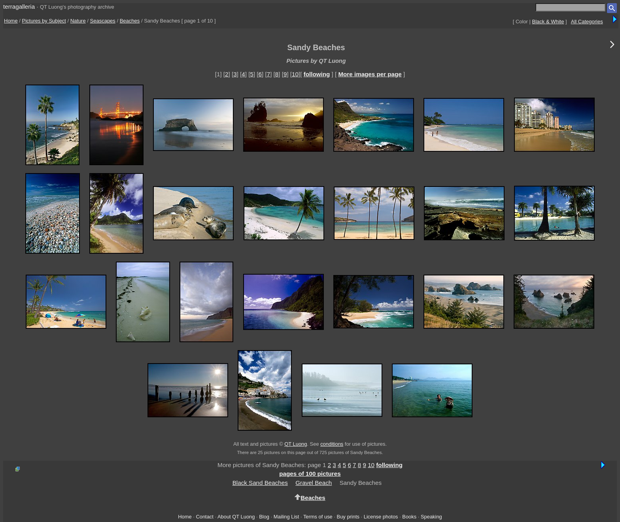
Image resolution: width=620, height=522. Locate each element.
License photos (381, 517)
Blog (264, 517)
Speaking (431, 517)
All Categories (587, 21)
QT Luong (295, 444)
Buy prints (348, 517)
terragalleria (19, 6)
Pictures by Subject (44, 21)
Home (11, 21)
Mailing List (286, 517)
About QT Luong (236, 517)
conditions (331, 444)
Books (409, 517)
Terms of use (318, 517)
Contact (204, 517)
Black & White (548, 21)
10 (295, 74)
